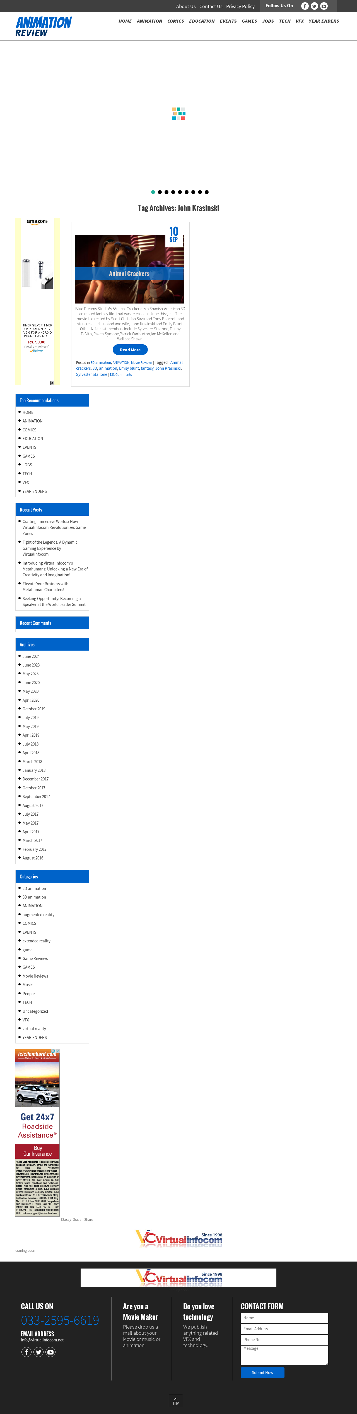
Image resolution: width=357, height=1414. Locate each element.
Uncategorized (35, 1011)
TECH (27, 473)
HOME (28, 412)
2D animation (34, 888)
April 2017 (31, 831)
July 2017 (30, 814)
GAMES (29, 456)
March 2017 (32, 840)
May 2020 (30, 691)
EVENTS (29, 447)
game (27, 949)
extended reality (36, 941)
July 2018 (30, 744)
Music (28, 984)
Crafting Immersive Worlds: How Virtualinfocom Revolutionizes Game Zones (54, 527)
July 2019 (30, 717)
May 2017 (30, 823)
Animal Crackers (129, 273)
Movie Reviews (141, 362)
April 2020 (31, 700)
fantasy (147, 368)
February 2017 (35, 849)
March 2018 (32, 761)
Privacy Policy (240, 6)
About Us (186, 6)
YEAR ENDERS (35, 491)
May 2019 (30, 726)
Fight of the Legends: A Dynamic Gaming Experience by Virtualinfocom (50, 548)
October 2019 (34, 708)
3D (95, 368)
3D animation (101, 362)
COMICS (29, 430)
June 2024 (31, 656)
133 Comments (121, 374)
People (29, 993)
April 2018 (31, 752)
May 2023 (30, 673)
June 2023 (31, 665)
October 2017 (34, 787)
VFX (26, 482)
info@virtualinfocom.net (42, 1340)
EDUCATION (33, 438)
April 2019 (31, 735)
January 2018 (34, 770)
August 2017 (33, 805)
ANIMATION (121, 362)
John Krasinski (168, 368)
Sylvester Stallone (91, 374)
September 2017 (36, 796)
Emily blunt (129, 368)
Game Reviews (35, 958)
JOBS (27, 464)
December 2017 (36, 779)
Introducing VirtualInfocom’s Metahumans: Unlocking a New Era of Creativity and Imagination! (55, 569)
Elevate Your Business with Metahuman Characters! (45, 586)
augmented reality (38, 914)
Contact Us (211, 6)
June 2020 (31, 682)
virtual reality (34, 1028)
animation (108, 368)
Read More (130, 349)
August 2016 (33, 858)
